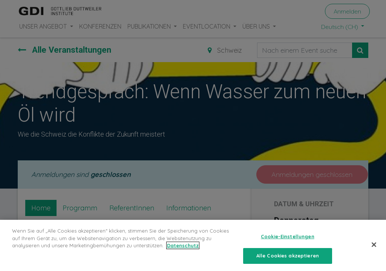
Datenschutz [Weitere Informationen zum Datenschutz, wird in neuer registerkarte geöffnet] (183, 250)
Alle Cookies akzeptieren (287, 260)
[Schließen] (374, 249)
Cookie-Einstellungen (287, 241)
